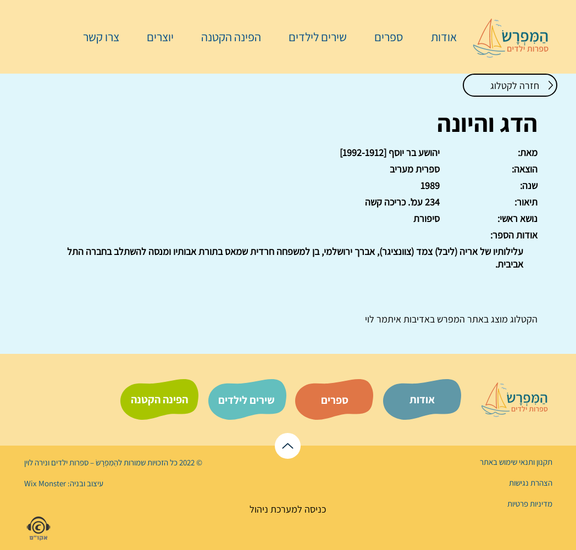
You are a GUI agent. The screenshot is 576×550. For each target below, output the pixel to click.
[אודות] (422, 399)
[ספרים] (335, 400)
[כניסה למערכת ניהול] (287, 509)
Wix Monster (45, 483)
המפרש (450, 319)
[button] (383, 37)
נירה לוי (37, 462)
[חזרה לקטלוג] (510, 85)
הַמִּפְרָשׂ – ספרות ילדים (83, 462)
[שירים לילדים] (246, 400)
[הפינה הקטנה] (159, 399)
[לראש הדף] (288, 446)
